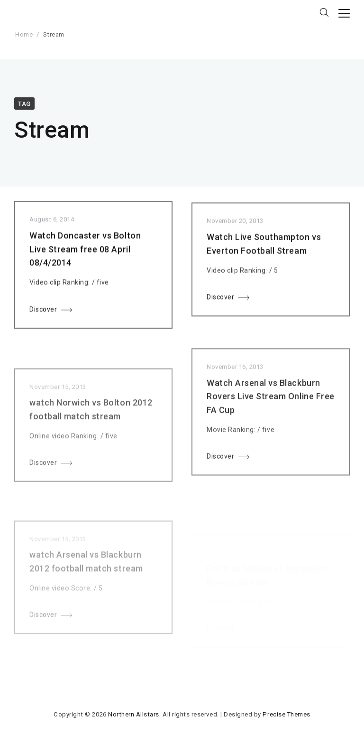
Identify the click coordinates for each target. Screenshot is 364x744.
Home (24, 34)
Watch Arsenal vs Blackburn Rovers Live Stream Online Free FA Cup (271, 404)
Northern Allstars (133, 714)
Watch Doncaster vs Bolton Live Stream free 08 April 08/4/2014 (85, 251)
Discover (43, 311)
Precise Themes (286, 714)
